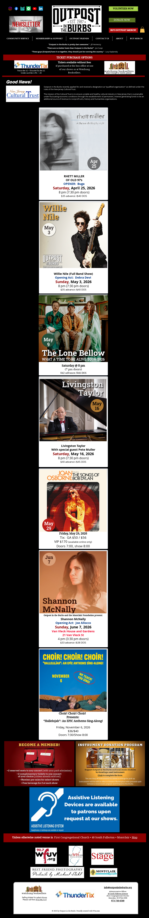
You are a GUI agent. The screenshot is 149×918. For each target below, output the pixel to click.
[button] (142, 30)
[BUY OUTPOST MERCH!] (123, 30)
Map (134, 837)
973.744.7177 (41, 900)
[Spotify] (28, 8)
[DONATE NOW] (122, 20)
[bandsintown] (22, 8)
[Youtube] (34, 8)
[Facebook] (16, 8)
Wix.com (96, 911)
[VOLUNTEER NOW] (123, 8)
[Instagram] (10, 8)
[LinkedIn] (41, 8)
